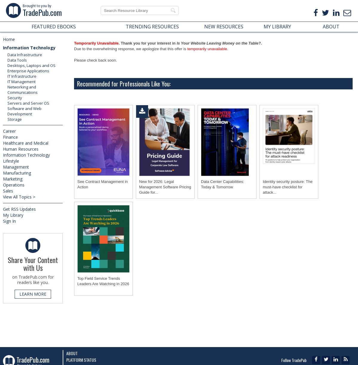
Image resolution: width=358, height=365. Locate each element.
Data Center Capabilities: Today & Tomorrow (222, 184)
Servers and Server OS (28, 103)
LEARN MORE (32, 294)
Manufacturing (17, 173)
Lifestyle (11, 161)
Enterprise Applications (28, 71)
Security (14, 97)
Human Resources (21, 149)
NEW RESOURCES (223, 26)
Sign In (9, 221)
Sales (8, 191)
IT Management (21, 81)
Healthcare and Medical (25, 143)
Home (9, 39)
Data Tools (17, 60)
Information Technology (29, 48)
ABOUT (331, 26)
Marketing (12, 179)
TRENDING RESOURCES (152, 26)
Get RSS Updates (19, 209)
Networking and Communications (22, 89)
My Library (13, 215)
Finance (10, 137)
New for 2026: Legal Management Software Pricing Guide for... (165, 187)
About (72, 353)
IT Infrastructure (21, 76)
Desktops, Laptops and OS (31, 65)
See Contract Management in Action (102, 184)
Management (16, 167)
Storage (14, 119)
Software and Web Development (24, 111)
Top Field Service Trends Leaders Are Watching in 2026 (103, 281)
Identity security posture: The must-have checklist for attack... (288, 187)
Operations (13, 185)
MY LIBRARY (277, 26)
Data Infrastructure (24, 54)
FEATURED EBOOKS (54, 26)
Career (9, 131)
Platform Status (81, 360)
